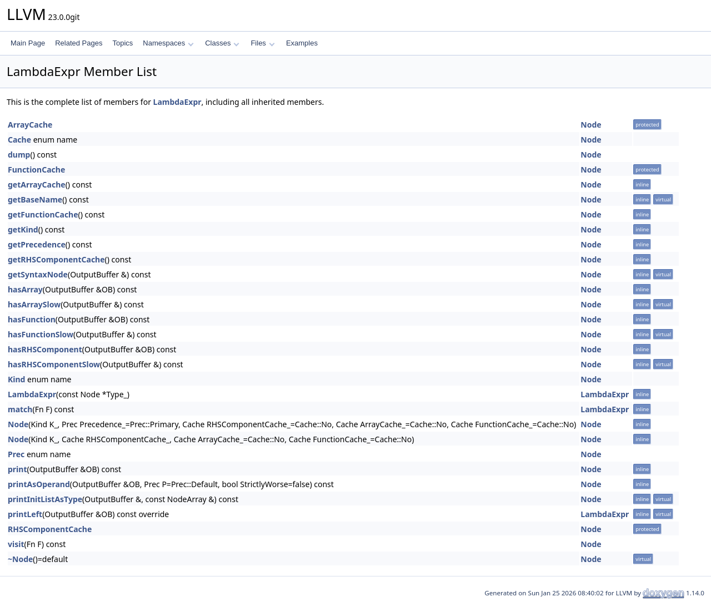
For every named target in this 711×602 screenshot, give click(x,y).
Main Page (28, 43)
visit (16, 544)
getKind (23, 229)
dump (19, 154)
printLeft (25, 514)
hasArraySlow (34, 304)
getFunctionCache (43, 214)
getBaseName (35, 199)
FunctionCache (36, 169)
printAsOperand (39, 484)
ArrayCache (30, 124)
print (17, 469)
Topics (122, 43)
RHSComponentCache (50, 529)
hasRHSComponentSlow (54, 364)
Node (590, 124)
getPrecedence (37, 244)
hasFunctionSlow (40, 334)
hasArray (25, 289)
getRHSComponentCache (56, 259)
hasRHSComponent (45, 349)
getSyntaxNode (38, 274)
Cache (19, 139)
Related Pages (78, 43)
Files (262, 43)
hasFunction (32, 319)
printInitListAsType (45, 499)
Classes (222, 43)
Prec (16, 454)
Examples (302, 43)
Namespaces (168, 43)
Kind (16, 379)
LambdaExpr (177, 102)
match (20, 409)
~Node (20, 559)
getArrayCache (37, 184)
